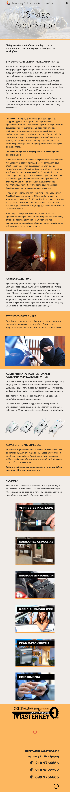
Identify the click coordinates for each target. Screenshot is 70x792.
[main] (35, 20)
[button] (3, 3)
